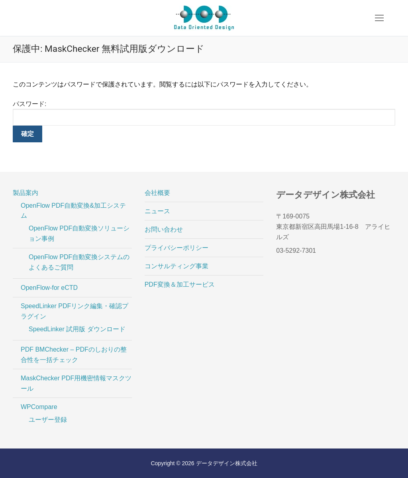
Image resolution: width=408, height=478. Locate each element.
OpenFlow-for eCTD (49, 287)
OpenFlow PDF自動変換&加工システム (73, 210)
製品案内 (26, 192)
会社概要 (157, 192)
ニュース (157, 211)
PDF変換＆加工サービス (180, 284)
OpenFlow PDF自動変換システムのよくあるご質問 (79, 262)
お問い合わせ (164, 229)
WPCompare (40, 406)
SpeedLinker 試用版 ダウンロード (77, 329)
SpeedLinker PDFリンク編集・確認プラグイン (74, 311)
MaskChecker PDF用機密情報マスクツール (76, 383)
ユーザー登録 (48, 419)
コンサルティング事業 (176, 266)
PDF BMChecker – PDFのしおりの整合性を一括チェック (74, 354)
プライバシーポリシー (176, 247)
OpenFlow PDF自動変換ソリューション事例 (79, 233)
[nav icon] (379, 18)
